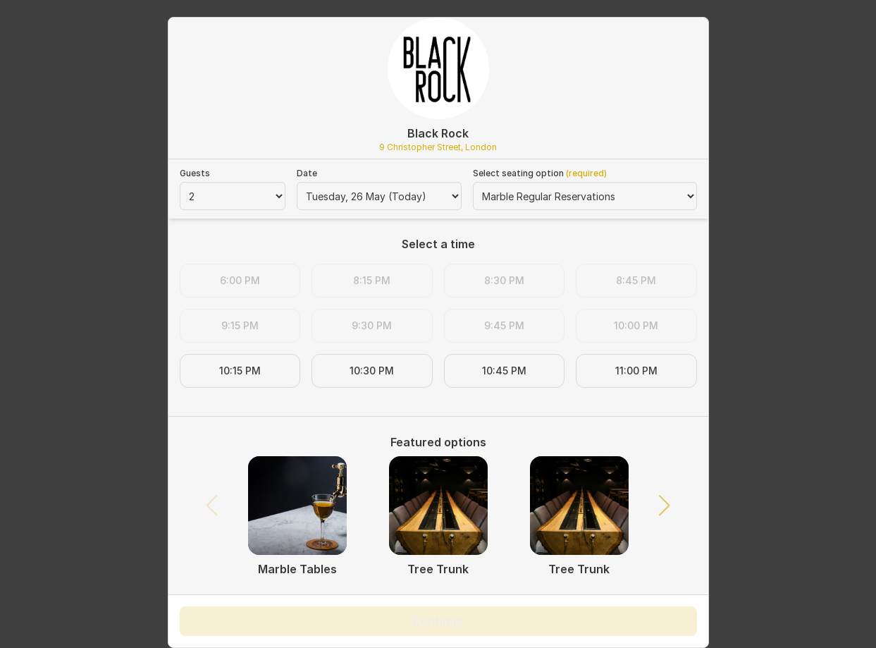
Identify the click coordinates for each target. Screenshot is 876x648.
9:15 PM (240, 325)
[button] (664, 505)
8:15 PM (371, 280)
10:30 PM (372, 371)
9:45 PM (504, 325)
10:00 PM (636, 325)
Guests (195, 173)
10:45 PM (504, 371)
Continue (438, 621)
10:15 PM (240, 371)
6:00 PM (240, 280)
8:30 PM (504, 280)
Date (307, 173)
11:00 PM (636, 371)
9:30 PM (372, 325)
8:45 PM (636, 280)
